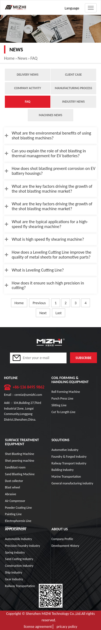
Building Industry (62, 470)
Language (72, 8)
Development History (65, 546)
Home (9, 58)
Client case (73, 74)
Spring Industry (15, 552)
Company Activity (27, 88)
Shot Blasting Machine (19, 454)
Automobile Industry (18, 539)
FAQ (33, 58)
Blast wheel (12, 487)
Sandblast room (15, 467)
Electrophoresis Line (18, 521)
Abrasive (10, 494)
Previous (39, 303)
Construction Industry (19, 566)
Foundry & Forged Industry (68, 456)
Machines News (50, 115)
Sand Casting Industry (19, 559)
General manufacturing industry (72, 483)
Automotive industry (64, 450)
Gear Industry (14, 579)
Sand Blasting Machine (19, 474)
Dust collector (14, 481)
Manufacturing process (73, 88)
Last (58, 313)
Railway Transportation (20, 586)
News (22, 58)
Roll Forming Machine (65, 392)
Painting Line (13, 514)
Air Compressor (15, 501)
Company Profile (62, 539)
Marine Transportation (66, 476)
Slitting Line (59, 405)
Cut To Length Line (63, 412)
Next (43, 313)
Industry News (73, 101)
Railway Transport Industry (68, 463)
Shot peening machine (19, 461)
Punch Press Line (62, 398)
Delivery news (27, 74)
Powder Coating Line (18, 508)
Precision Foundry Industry (22, 546)
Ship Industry (13, 572)
